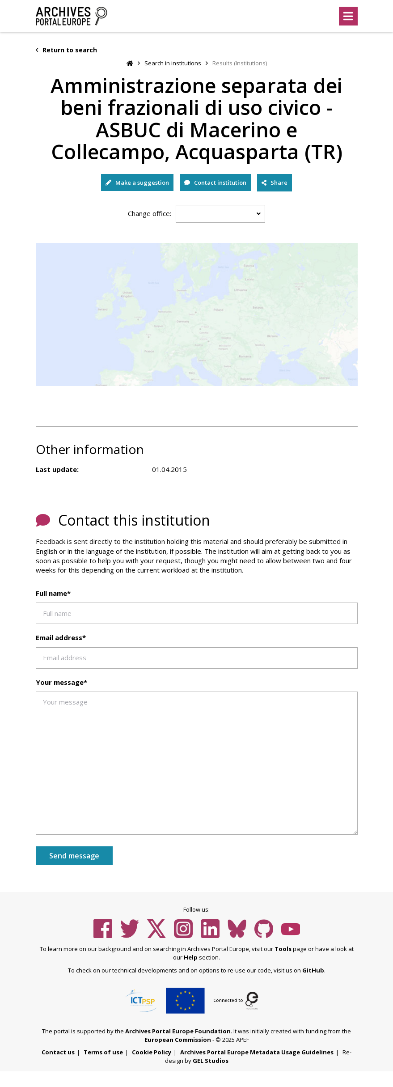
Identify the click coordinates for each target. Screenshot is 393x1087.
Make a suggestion (137, 182)
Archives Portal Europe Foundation (178, 1031)
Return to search (66, 50)
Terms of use (103, 1052)
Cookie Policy (151, 1052)
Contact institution (215, 182)
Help (191, 957)
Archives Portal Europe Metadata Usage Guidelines (257, 1052)
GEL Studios (210, 1061)
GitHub (313, 970)
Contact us (58, 1052)
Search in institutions (172, 63)
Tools (283, 949)
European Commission (177, 1040)
